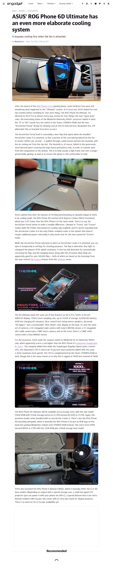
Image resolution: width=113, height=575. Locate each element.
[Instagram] (87, 3)
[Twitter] (91, 3)
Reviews (50, 4)
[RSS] (108, 3)
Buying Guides (65, 4)
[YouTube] (95, 3)
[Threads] (104, 3)
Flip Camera (35, 260)
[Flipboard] (100, 3)
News (39, 4)
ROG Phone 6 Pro (45, 106)
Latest (30, 4)
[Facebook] (82, 3)
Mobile (22, 11)
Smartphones (32, 11)
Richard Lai (19, 42)
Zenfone (61, 260)
